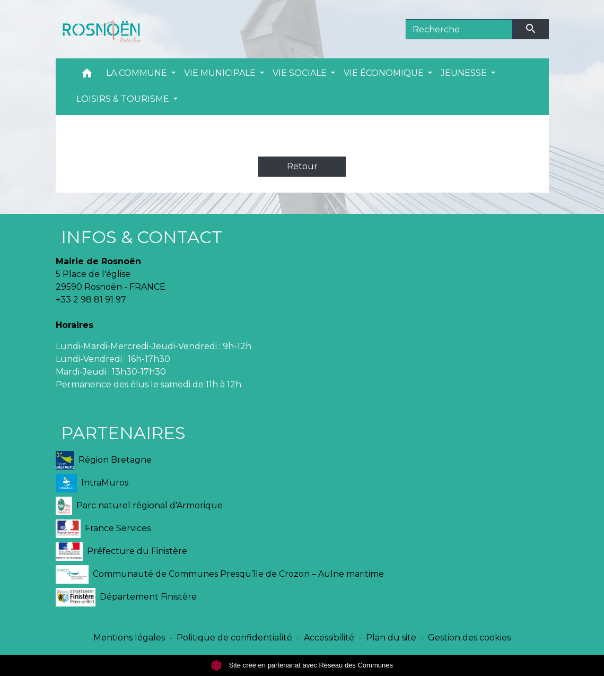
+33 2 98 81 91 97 (91, 299)
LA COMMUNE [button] (137, 73)
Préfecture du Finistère (122, 551)
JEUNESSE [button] (465, 73)
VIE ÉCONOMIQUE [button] (385, 73)
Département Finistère (126, 597)
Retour (302, 166)
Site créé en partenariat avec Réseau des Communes (302, 665)
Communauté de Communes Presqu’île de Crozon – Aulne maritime (220, 574)
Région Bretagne (104, 460)
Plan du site (391, 637)
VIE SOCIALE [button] (301, 73)
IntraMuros (92, 483)
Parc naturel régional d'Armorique (139, 506)
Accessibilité (329, 637)
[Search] (459, 29)
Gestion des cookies (469, 637)
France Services (103, 528)
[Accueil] (98, 29)
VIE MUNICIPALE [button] (221, 73)
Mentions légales (129, 637)
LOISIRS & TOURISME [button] (123, 99)
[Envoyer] (531, 29)
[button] (87, 76)
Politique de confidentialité (234, 637)
